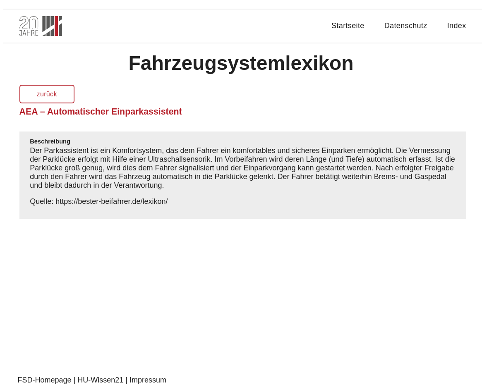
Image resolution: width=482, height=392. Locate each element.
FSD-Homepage (45, 380)
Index (456, 26)
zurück (47, 94)
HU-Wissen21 (100, 380)
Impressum (147, 380)
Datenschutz (405, 26)
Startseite (347, 26)
